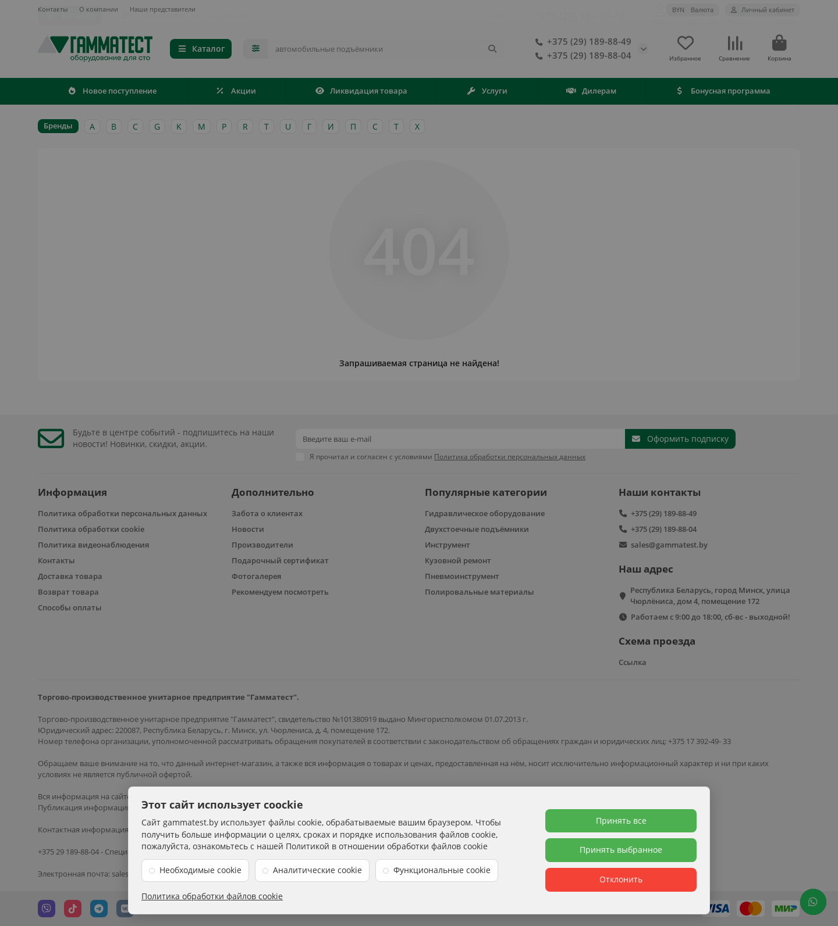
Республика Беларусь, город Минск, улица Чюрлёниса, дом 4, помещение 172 (710, 595)
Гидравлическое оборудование (485, 513)
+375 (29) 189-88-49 (581, 43)
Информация (72, 492)
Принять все (621, 820)
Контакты (53, 9)
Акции (235, 93)
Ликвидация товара (361, 93)
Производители (262, 544)
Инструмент (447, 544)
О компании (98, 9)
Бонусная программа (722, 93)
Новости (248, 529)
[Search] (386, 50)
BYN (692, 9)
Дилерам (591, 93)
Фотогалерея (256, 576)
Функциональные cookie (442, 869)
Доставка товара (70, 576)
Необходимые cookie (200, 869)
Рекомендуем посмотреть (280, 592)
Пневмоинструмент (462, 576)
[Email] (460, 439)
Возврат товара (68, 592)
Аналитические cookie (317, 869)
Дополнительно (273, 492)
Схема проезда (657, 641)
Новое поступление (112, 93)
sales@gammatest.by (669, 544)
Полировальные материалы (479, 592)
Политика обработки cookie (91, 529)
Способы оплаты (70, 607)
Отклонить (620, 879)
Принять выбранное (621, 849)
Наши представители (163, 9)
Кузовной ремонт (458, 560)
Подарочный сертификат (280, 560)
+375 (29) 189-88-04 (581, 57)
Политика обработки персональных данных (122, 513)
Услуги (487, 93)
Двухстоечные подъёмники (477, 529)
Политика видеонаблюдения (93, 544)
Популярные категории (486, 492)
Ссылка (633, 662)
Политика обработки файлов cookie (212, 896)
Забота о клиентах (267, 513)
